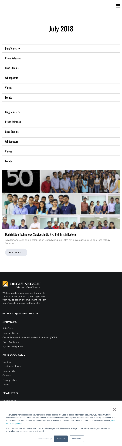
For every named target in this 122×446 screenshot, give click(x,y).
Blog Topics (12, 48)
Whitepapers (11, 78)
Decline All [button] (76, 439)
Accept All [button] (61, 439)
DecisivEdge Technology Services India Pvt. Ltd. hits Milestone (40, 234)
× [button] (114, 409)
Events (8, 97)
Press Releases (13, 58)
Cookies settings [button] (45, 439)
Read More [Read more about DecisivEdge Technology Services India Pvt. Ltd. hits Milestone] (15, 252)
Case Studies (12, 68)
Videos (8, 87)
